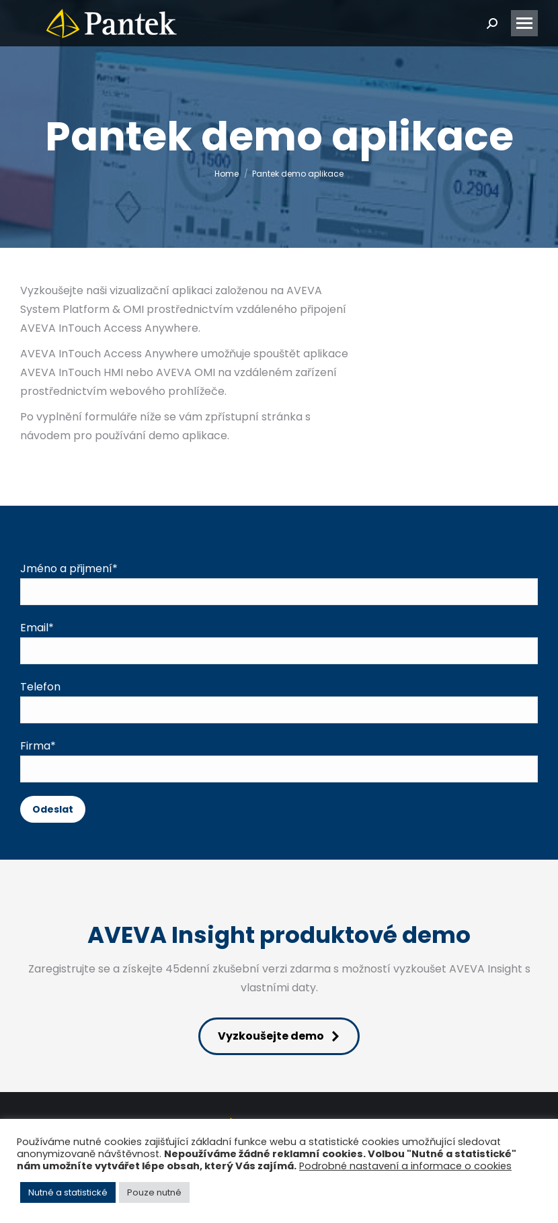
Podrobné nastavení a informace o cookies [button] (405, 1166)
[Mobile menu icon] (524, 23)
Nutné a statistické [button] (68, 1192)
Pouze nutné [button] (154, 1192)
